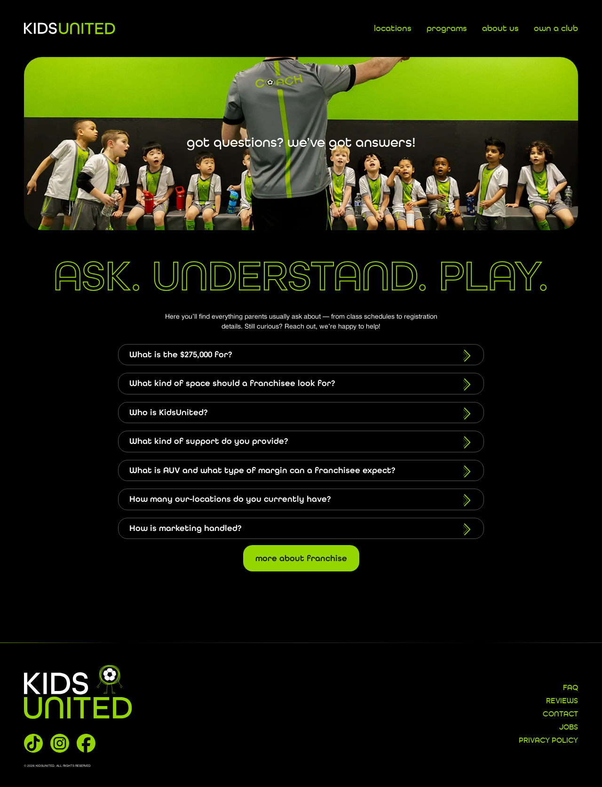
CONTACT (560, 714)
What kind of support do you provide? (300, 442)
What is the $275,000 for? (300, 356)
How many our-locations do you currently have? (300, 500)
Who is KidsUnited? (300, 414)
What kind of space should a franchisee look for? (300, 384)
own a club (556, 28)
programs (447, 28)
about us (500, 28)
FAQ (570, 688)
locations (393, 28)
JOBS (568, 727)
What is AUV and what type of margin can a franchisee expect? (300, 472)
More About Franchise (301, 558)
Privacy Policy (548, 741)
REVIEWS (562, 701)
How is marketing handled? (300, 529)
